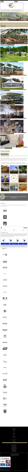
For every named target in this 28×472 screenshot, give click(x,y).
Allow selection (14, 243)
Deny (5, 243)
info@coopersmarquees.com (14, 439)
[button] (2, 1)
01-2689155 (14, 438)
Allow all (23, 243)
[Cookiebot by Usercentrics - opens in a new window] (24, 227)
